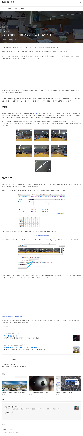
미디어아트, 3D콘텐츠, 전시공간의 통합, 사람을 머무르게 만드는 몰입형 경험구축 (25, 350)
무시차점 (37, 113)
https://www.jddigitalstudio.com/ (12, 345)
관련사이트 (4, 424)
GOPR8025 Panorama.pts (41, 235)
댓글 (3, 399)
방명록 (22, 8)
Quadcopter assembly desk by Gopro (12, 316)
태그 (5, 8)
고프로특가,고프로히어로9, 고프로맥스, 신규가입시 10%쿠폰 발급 (21, 338)
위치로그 (17, 8)
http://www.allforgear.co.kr (11, 333)
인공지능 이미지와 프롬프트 (7, 429)
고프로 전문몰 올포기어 (10, 336)
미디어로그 (10, 8)
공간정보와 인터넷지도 (8, 2)
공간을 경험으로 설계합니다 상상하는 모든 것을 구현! (20, 347)
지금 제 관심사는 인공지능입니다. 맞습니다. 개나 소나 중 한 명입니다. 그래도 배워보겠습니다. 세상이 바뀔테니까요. (32, 409)
